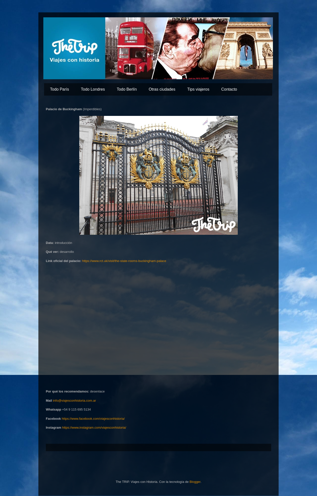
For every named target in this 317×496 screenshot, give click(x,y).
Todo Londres (93, 89)
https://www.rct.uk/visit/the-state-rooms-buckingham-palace (124, 261)
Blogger (194, 482)
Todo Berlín (127, 89)
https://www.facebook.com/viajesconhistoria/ (93, 418)
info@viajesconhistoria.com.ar (74, 400)
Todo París (59, 89)
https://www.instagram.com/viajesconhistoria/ (94, 427)
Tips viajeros (198, 89)
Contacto (229, 89)
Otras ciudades (162, 89)
